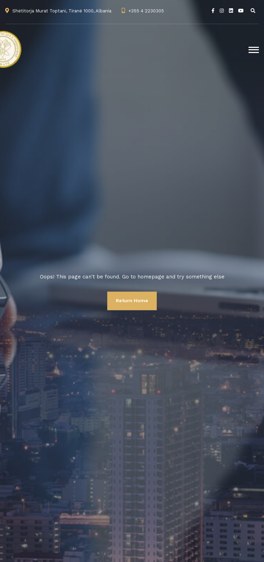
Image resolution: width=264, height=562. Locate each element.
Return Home (132, 300)
